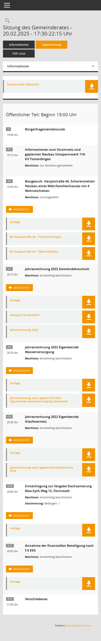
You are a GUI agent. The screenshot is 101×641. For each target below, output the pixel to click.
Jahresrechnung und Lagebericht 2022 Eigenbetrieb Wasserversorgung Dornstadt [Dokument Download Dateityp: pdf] (39, 399)
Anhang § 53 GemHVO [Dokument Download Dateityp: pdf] (24, 315)
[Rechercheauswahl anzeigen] (6, 21)
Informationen (19, 45)
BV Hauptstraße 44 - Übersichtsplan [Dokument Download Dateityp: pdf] (34, 251)
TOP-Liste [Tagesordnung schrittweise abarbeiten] (18, 53)
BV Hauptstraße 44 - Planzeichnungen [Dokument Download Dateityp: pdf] (35, 237)
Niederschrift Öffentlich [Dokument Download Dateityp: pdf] (23, 84)
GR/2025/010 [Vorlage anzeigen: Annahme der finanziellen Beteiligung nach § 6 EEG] (21, 569)
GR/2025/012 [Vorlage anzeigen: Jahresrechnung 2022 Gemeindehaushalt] (21, 287)
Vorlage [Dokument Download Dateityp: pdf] (15, 222)
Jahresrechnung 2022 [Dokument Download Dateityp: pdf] (24, 330)
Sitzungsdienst (78, 625)
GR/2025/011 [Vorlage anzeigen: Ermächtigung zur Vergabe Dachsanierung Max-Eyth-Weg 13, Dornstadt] (21, 515)
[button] (91, 86)
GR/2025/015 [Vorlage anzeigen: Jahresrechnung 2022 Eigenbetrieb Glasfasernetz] (21, 440)
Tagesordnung (51, 45)
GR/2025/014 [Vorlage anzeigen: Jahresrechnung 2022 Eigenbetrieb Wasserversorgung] (21, 370)
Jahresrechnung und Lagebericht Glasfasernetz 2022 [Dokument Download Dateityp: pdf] (41, 469)
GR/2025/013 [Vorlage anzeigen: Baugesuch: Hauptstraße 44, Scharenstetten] (21, 209)
